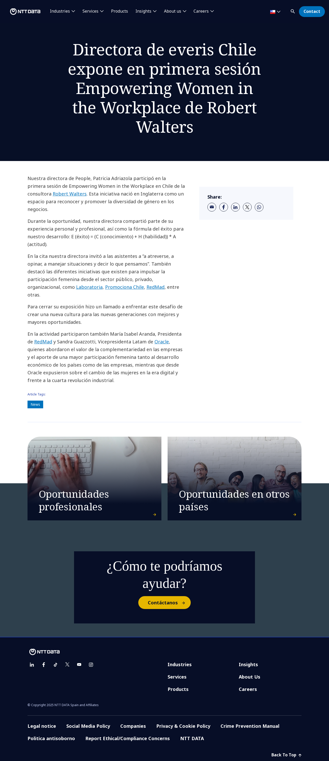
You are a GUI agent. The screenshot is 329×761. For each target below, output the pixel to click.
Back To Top (286, 755)
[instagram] (91, 664)
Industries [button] (60, 11)
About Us (249, 677)
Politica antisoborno (51, 738)
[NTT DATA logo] (21, 11)
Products (119, 11)
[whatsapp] (259, 207)
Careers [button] (201, 11)
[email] (211, 207)
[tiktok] (55, 664)
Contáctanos (169, 602)
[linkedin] (235, 207)
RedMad (155, 287)
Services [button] (90, 11)
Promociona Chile (124, 287)
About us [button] (172, 11)
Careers (248, 689)
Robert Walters (70, 194)
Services (177, 677)
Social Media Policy (88, 726)
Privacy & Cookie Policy (183, 726)
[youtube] (79, 664)
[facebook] (223, 207)
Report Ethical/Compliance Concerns (127, 738)
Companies (133, 726)
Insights (248, 664)
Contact (312, 11)
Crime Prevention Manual (250, 726)
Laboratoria (89, 287)
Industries (180, 664)
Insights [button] (143, 11)
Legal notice (42, 726)
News (35, 404)
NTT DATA (192, 738)
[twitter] (247, 207)
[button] (293, 10)
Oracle (161, 342)
